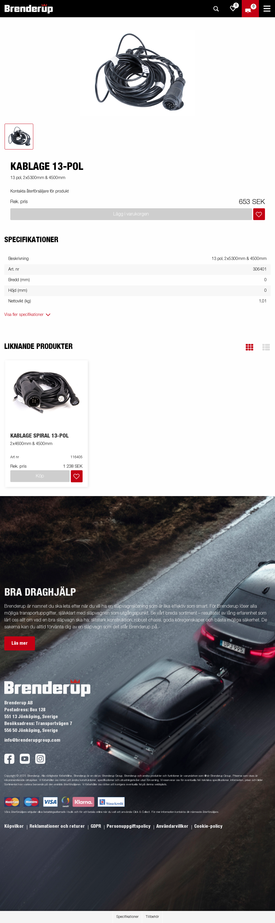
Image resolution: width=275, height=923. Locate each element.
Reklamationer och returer (58, 826)
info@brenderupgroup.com (32, 740)
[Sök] (216, 9)
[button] (249, 347)
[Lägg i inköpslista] (259, 214)
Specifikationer (127, 917)
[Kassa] (250, 8)
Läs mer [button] (19, 643)
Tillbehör (152, 917)
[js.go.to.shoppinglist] (233, 8)
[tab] (19, 136)
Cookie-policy (208, 826)
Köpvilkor (14, 826)
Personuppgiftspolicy (129, 826)
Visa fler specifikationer (24, 315)
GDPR (96, 826)
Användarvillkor (173, 826)
